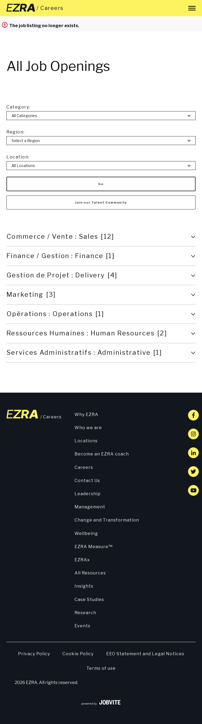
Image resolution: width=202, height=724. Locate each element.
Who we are (88, 427)
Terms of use (101, 668)
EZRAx (82, 559)
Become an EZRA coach (102, 454)
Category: (18, 107)
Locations (86, 440)
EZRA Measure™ (94, 546)
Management (90, 506)
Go (101, 184)
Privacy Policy (34, 653)
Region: (15, 132)
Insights (84, 586)
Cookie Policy (78, 653)
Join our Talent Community (101, 202)
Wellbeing (86, 533)
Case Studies (89, 599)
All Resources (90, 572)
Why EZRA (86, 414)
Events (82, 625)
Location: (18, 157)
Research (85, 612)
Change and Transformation (107, 520)
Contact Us (87, 480)
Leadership (88, 493)
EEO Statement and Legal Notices (145, 653)
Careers (84, 467)
